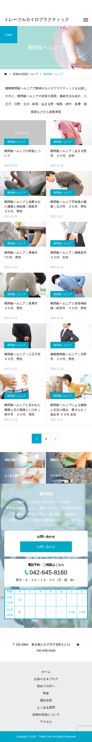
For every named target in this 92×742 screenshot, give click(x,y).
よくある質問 (46, 707)
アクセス (46, 721)
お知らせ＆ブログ (46, 679)
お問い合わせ (46, 547)
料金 (46, 693)
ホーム (46, 671)
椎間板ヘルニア (16, 141)
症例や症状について (46, 714)
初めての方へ (46, 686)
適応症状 (46, 700)
